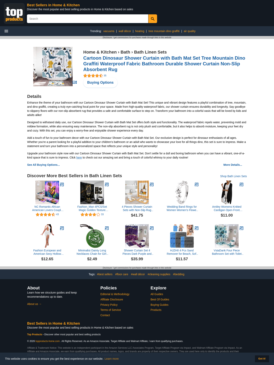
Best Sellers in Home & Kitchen (53, 5)
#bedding (178, 274)
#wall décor (138, 274)
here (79, 157)
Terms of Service (110, 309)
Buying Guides (159, 304)
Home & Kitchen (100, 52)
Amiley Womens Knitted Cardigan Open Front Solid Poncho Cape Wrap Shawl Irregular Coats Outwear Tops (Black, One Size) (227, 208)
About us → (34, 304)
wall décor (125, 31)
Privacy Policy (109, 304)
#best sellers (105, 274)
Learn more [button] (112, 358)
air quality (190, 31)
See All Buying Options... (43, 164)
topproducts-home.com (47, 341)
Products (156, 309)
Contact (105, 315)
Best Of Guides (160, 299)
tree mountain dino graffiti (164, 31)
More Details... (232, 164)
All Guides (157, 294)
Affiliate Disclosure (111, 299)
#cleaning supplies (159, 274)
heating (139, 31)
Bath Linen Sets (150, 52)
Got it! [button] (262, 358)
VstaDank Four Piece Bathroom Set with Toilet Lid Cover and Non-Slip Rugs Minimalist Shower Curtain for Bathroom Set (227, 252)
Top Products (35, 334)
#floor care (121, 274)
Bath (125, 52)
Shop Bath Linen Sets (233, 176)
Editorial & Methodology (115, 294)
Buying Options (100, 82)
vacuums (108, 31)
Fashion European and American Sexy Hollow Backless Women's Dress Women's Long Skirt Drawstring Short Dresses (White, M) (47, 252)
